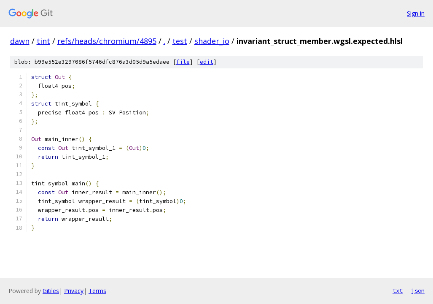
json (418, 290)
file (183, 61)
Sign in (416, 13)
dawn (20, 41)
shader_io (211, 41)
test (179, 41)
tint (43, 41)
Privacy (73, 291)
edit (206, 61)
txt (398, 290)
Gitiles (51, 291)
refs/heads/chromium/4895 (106, 41)
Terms (97, 291)
